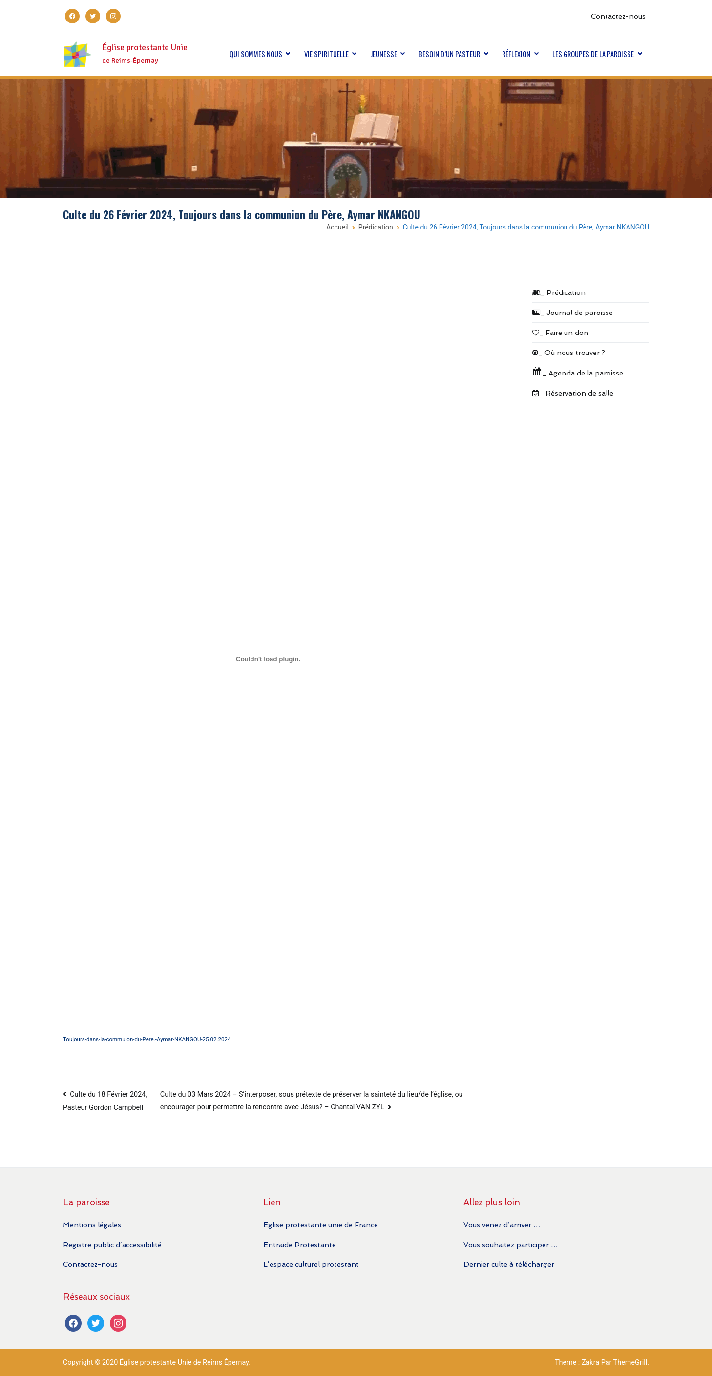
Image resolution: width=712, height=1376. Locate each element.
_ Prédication (559, 292)
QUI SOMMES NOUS (256, 54)
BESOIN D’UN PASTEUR (449, 54)
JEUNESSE (384, 54)
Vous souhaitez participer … (510, 1244)
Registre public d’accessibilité (112, 1244)
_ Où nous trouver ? (568, 352)
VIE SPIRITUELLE (326, 54)
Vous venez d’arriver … (501, 1224)
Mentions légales (92, 1224)
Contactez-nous (618, 16)
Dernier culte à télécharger (508, 1264)
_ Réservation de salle (572, 393)
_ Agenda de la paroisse (577, 372)
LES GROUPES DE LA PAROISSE (593, 54)
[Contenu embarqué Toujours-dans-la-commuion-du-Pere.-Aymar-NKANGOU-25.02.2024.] (268, 659)
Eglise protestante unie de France (320, 1224)
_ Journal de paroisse (572, 312)
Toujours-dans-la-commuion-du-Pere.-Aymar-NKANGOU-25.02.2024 (146, 1039)
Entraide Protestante (299, 1244)
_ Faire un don (560, 332)
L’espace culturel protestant (311, 1264)
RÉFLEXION (516, 54)
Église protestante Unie (145, 47)
